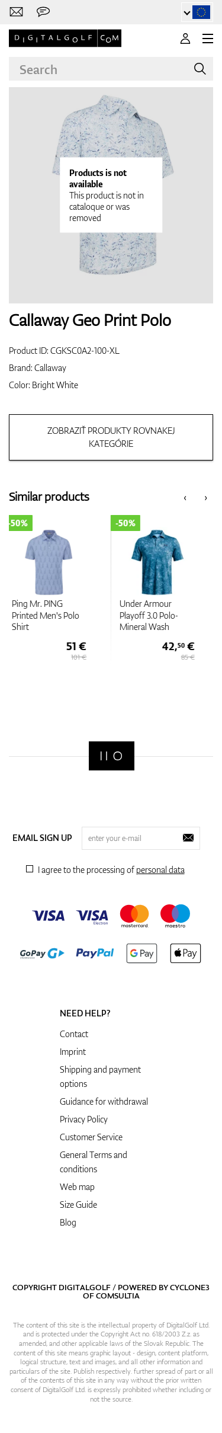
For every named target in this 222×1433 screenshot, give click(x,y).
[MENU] (208, 38)
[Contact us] (16, 12)
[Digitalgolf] (111, 755)
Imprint (73, 1051)
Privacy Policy (84, 1119)
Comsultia (118, 1295)
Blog (68, 1222)
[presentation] (185, 497)
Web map (77, 1186)
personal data (160, 869)
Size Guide (78, 1204)
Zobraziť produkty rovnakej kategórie (111, 437)
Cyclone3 (190, 1287)
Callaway (50, 367)
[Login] (185, 38)
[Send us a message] (43, 12)
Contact (74, 1033)
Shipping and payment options (100, 1076)
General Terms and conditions (93, 1162)
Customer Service (91, 1137)
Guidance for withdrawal (104, 1101)
